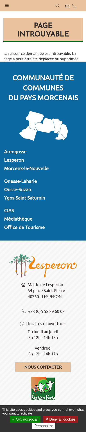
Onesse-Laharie (20, 181)
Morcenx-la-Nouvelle (26, 168)
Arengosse (15, 151)
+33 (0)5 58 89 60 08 (43, 311)
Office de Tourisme (24, 227)
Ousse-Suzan (17, 189)
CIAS (9, 210)
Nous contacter (43, 367)
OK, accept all (25, 419)
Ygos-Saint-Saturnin (24, 197)
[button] (7, 4)
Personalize (43, 426)
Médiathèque (18, 218)
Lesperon (14, 160)
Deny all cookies (60, 419)
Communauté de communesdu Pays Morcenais (43, 87)
